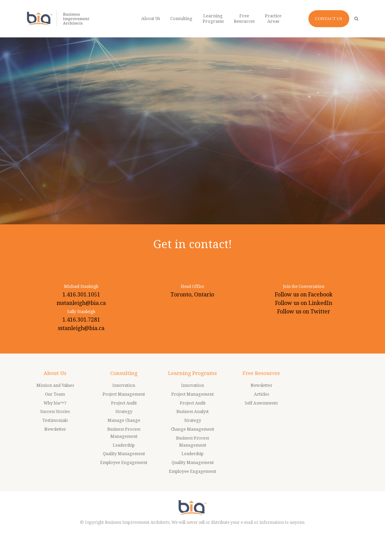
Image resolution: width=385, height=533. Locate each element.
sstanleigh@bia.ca (81, 328)
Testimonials (55, 420)
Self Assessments (261, 403)
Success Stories (55, 411)
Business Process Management (123, 433)
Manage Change (124, 420)
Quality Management (124, 453)
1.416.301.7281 (81, 319)
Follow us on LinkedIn (303, 303)
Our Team (55, 394)
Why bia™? (55, 403)
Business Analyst (192, 411)
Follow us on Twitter (303, 311)
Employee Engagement (123, 462)
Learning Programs (192, 373)
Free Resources (261, 373)
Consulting (124, 373)
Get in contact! (192, 244)
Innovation (123, 385)
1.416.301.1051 (81, 294)
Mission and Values (55, 385)
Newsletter (55, 429)
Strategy (123, 411)
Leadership (124, 445)
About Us (55, 373)
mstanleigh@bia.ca (81, 303)
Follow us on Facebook (304, 294)
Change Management (192, 429)
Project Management (123, 394)
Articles (261, 394)
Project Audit (124, 403)
